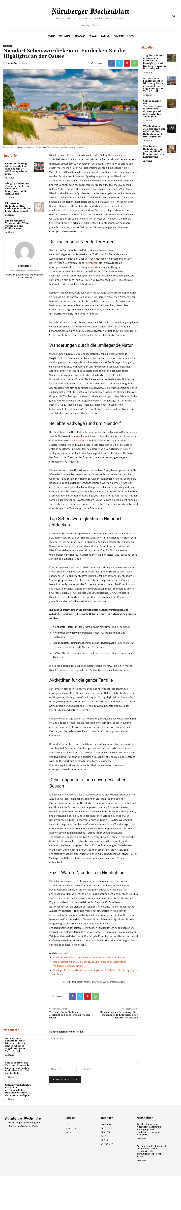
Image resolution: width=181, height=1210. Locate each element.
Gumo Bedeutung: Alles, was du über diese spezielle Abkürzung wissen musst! (16, 168)
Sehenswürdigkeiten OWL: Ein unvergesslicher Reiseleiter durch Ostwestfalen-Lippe (17, 1089)
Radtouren (80, 440)
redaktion (12, 63)
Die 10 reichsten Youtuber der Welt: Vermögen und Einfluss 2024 (17, 224)
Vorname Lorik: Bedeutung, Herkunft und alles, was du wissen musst (69, 1015)
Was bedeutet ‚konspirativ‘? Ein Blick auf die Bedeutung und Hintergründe (153, 130)
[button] (173, 16)
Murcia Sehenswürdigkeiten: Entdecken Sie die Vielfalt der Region (89, 957)
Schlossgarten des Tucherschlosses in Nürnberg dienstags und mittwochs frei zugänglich (17, 1067)
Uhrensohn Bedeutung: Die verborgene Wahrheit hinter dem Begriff (18, 207)
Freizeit (7, 46)
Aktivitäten (91, 262)
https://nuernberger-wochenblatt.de (25, 271)
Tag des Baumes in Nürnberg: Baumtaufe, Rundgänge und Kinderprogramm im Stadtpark (154, 62)
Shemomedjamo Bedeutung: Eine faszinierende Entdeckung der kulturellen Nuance (119, 1015)
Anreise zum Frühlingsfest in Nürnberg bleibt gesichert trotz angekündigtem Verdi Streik (18, 1044)
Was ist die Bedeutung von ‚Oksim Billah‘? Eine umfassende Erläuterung (153, 150)
